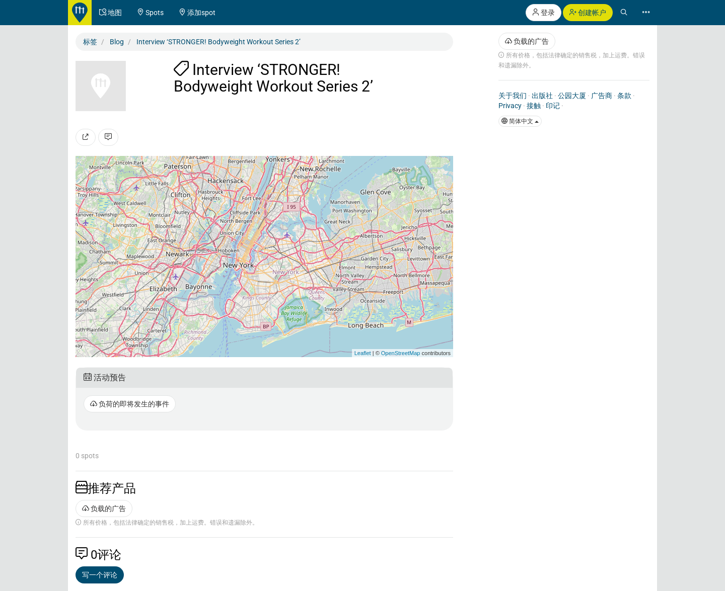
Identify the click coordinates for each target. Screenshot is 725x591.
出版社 (542, 96)
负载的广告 (104, 508)
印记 (553, 106)
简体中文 (520, 121)
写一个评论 (99, 575)
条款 (624, 96)
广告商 (601, 96)
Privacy (510, 106)
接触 (534, 106)
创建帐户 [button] (587, 13)
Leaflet (362, 353)
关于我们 (512, 96)
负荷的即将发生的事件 (129, 404)
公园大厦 (572, 96)
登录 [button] (543, 13)
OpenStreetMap (400, 353)
